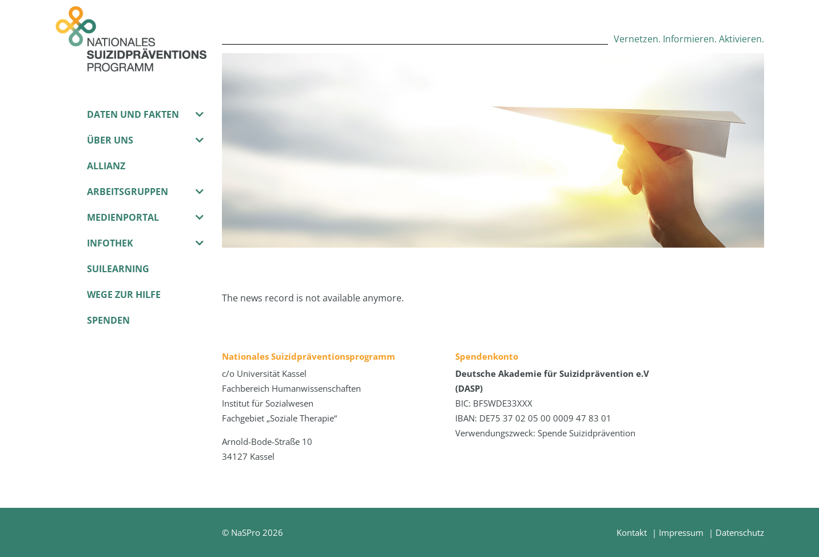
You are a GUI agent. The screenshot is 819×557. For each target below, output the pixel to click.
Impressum (681, 532)
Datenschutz (739, 532)
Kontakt (632, 532)
